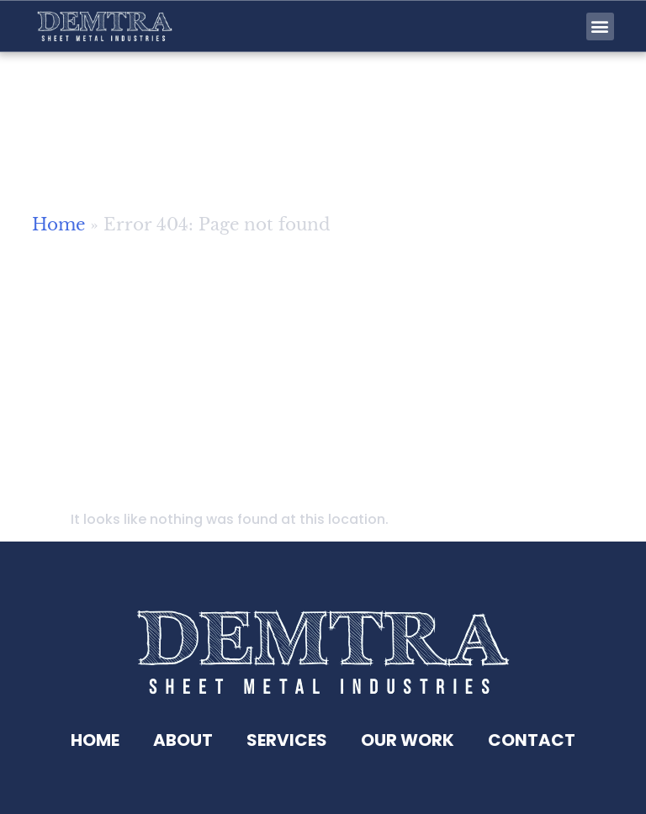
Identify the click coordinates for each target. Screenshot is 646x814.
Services (286, 740)
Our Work (407, 740)
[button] (600, 26)
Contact (531, 740)
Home (58, 229)
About (183, 740)
